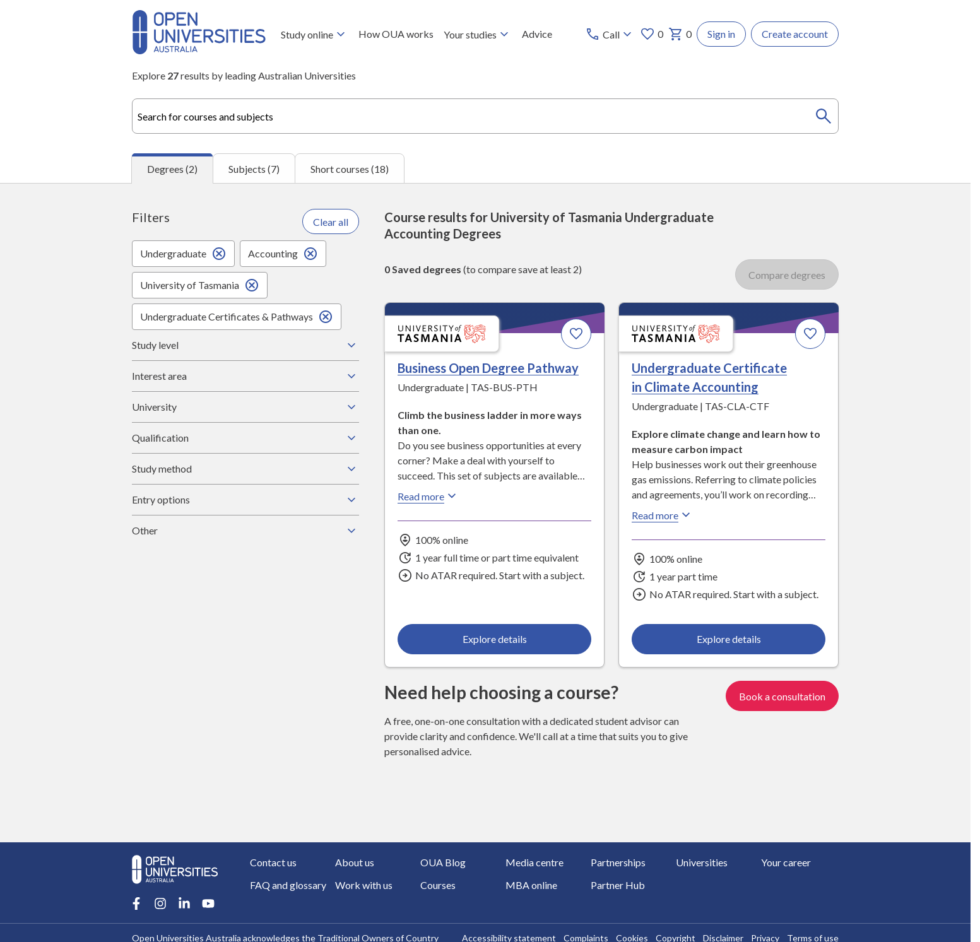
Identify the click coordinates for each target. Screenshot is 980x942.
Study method (245, 468)
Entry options (245, 499)
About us (354, 862)
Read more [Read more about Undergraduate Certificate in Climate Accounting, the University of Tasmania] (663, 515)
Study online (314, 34)
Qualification (245, 437)
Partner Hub (618, 885)
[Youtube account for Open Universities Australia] (208, 904)
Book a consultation (782, 696)
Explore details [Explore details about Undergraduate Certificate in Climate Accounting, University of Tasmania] (728, 639)
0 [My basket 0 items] (680, 34)
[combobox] (485, 116)
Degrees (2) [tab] (172, 169)
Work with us (364, 885)
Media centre (534, 862)
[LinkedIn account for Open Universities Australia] (184, 904)
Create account (795, 34)
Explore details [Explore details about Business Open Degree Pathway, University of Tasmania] (495, 639)
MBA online (531, 885)
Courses (438, 885)
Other (245, 530)
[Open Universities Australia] (199, 50)
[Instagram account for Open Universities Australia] (160, 904)
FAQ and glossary (288, 885)
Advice (537, 34)
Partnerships (618, 862)
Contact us (273, 862)
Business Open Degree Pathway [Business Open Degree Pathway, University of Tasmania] (488, 368)
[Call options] (610, 34)
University (245, 407)
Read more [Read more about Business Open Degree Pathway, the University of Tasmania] (428, 496)
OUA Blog (443, 862)
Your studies (478, 34)
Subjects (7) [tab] (254, 169)
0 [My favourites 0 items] (651, 34)
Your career (786, 862)
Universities (702, 862)
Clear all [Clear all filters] (330, 222)
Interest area (245, 376)
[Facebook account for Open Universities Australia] (136, 904)
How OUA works (396, 34)
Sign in (721, 34)
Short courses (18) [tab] (349, 169)
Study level (245, 345)
